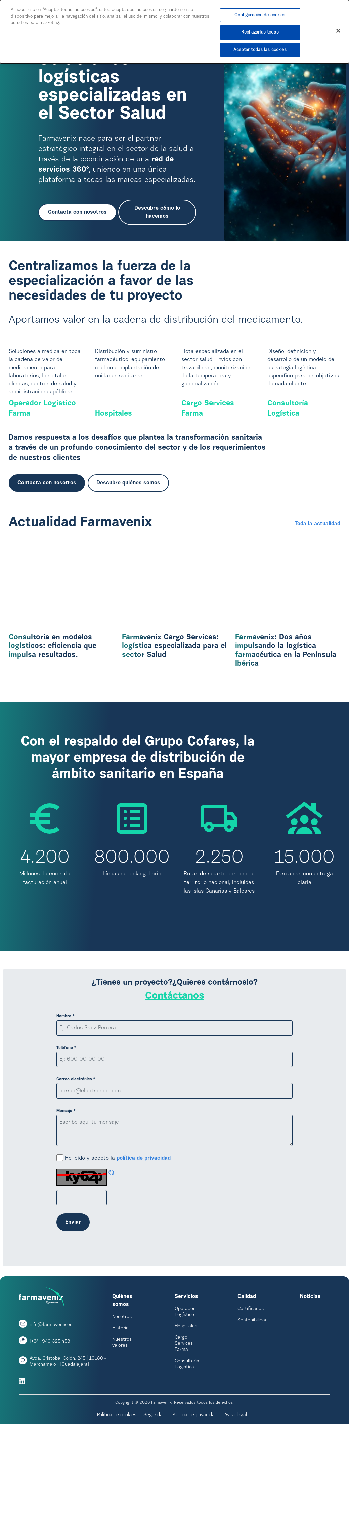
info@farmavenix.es (51, 1397)
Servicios (186, 1368)
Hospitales (113, 486)
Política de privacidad (194, 1487)
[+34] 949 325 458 (50, 1413)
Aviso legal (235, 1487)
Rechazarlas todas (259, 32)
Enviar (73, 1294)
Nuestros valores (122, 1414)
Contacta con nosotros (77, 212)
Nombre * (65, 1089)
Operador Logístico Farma (42, 481)
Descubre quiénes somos (128, 555)
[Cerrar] (338, 31)
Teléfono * (66, 1120)
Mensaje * (66, 1183)
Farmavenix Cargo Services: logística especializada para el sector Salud (174, 718)
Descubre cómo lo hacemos (157, 212)
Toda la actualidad (317, 596)
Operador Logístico (185, 1384)
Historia (120, 1400)
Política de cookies (116, 1487)
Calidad (246, 1368)
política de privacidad (144, 1230)
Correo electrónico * (75, 1151)
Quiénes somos (122, 1372)
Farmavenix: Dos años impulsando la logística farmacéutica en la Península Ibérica (285, 723)
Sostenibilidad (252, 1392)
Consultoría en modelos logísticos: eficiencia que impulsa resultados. (52, 718)
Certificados (250, 1381)
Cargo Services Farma (207, 481)
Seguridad (154, 1487)
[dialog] (174, 32)
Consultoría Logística (287, 481)
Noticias (310, 1368)
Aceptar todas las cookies (259, 50)
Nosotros (122, 1389)
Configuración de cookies (259, 15)
